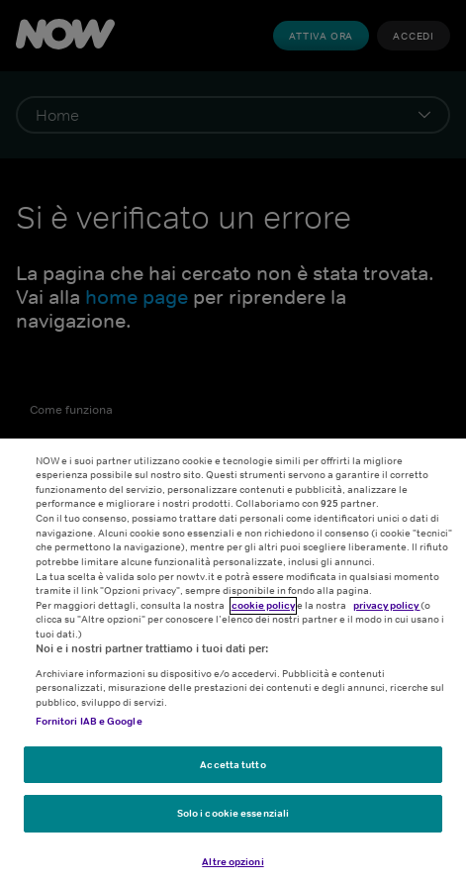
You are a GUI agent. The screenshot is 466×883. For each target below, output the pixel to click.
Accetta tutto (232, 772)
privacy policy (386, 613)
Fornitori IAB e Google (89, 729)
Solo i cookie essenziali (233, 821)
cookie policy (263, 613)
